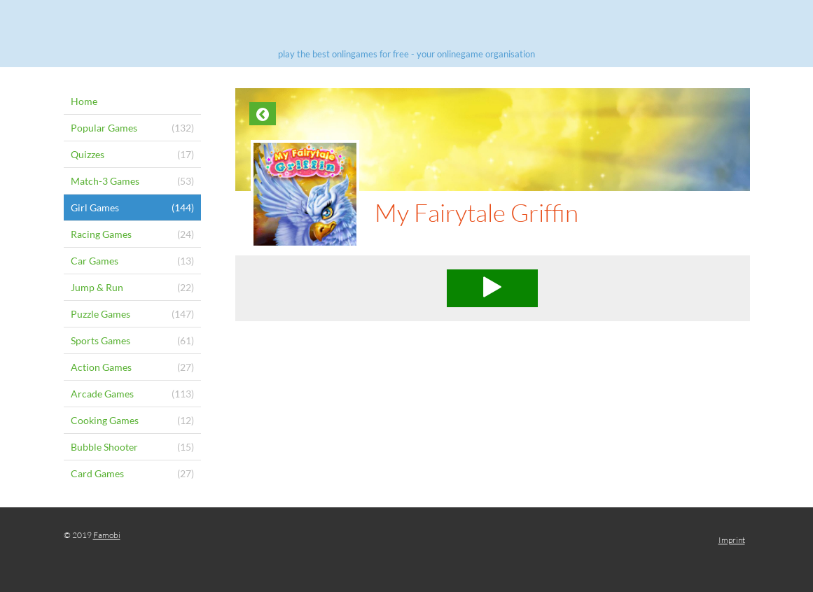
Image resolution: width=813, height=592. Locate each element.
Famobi (106, 535)
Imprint (731, 540)
